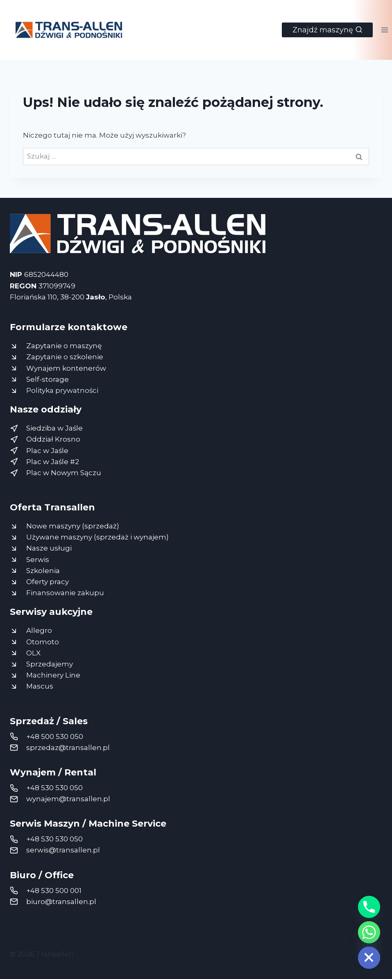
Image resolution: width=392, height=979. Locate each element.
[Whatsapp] (369, 932)
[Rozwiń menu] (384, 29)
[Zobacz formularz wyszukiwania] (327, 30)
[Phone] (369, 907)
